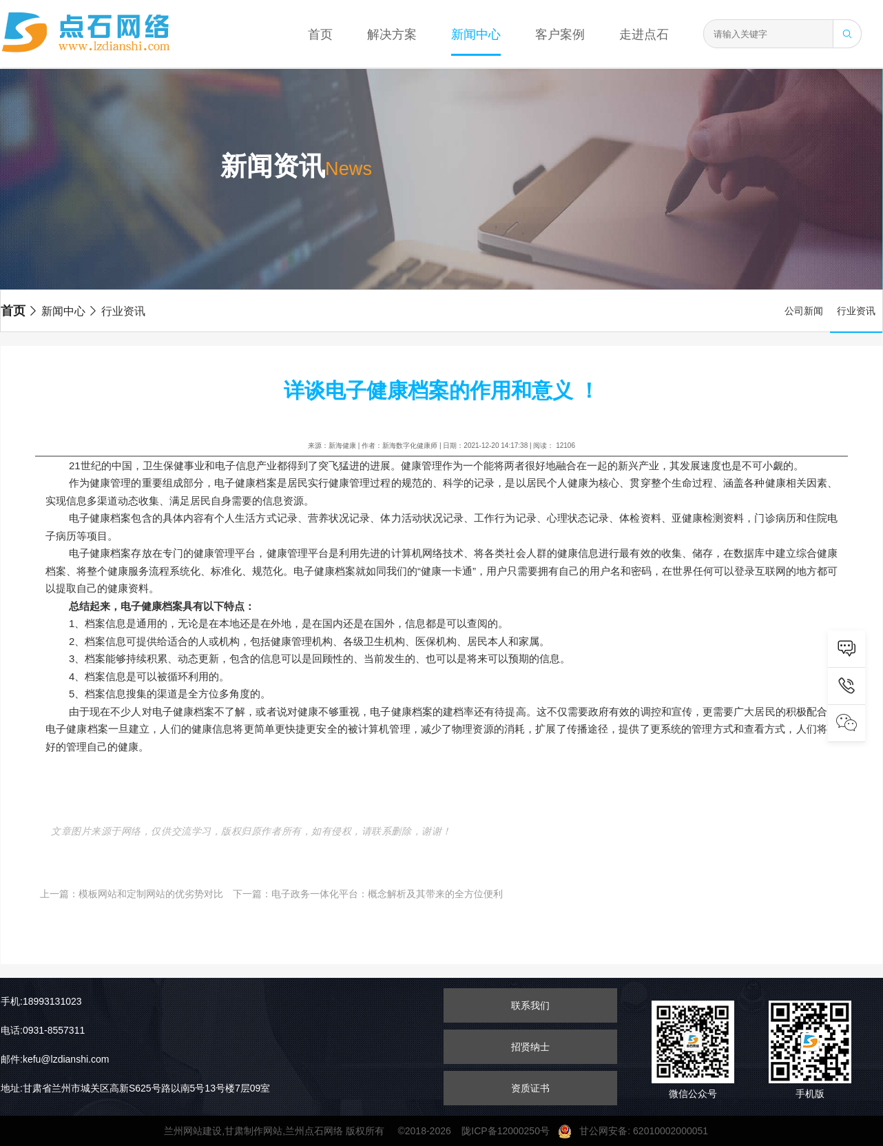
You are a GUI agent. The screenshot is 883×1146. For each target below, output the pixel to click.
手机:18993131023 (41, 1001)
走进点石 (644, 34)
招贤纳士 (530, 1046)
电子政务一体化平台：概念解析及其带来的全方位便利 (387, 893)
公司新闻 (804, 310)
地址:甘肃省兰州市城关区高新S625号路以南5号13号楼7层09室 (135, 1088)
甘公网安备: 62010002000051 (638, 1130)
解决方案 (392, 34)
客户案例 (560, 34)
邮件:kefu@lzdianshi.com (55, 1059)
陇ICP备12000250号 (509, 1130)
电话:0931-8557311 (43, 1030)
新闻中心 (476, 34)
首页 (320, 34)
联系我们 (530, 1005)
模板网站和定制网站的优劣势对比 (151, 893)
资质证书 (530, 1088)
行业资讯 (116, 311)
